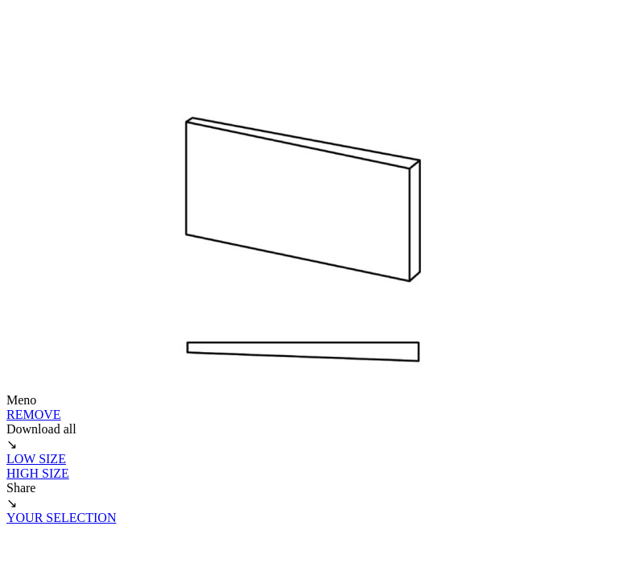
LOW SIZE (36, 459)
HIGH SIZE (37, 473)
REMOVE (33, 414)
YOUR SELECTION (61, 517)
